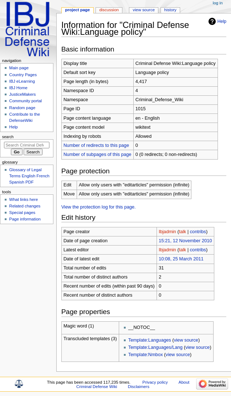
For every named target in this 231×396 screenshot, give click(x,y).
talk (182, 231)
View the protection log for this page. (98, 207)
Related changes (24, 206)
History (170, 10)
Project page (77, 10)
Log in (218, 3)
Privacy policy (155, 382)
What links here (23, 199)
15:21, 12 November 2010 (185, 240)
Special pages (22, 212)
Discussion (108, 10)
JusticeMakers (22, 94)
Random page (22, 108)
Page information (25, 219)
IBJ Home (18, 88)
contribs (198, 231)
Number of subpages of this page (97, 154)
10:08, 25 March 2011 (181, 258)
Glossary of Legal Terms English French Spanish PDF (29, 176)
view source (186, 340)
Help (222, 21)
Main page (19, 68)
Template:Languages (149, 340)
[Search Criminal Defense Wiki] (26, 145)
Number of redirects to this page (96, 145)
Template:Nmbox (145, 354)
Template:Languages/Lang (155, 347)
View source (144, 10)
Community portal (25, 101)
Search (8, 137)
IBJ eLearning (22, 81)
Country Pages (23, 75)
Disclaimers (138, 386)
